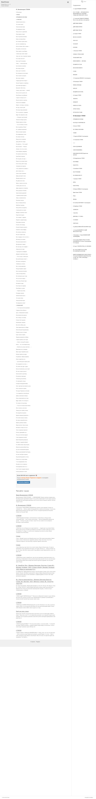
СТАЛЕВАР (75, 219)
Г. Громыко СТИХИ (77, 178)
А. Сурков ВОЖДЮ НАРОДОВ (79, 8)
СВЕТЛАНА (75, 223)
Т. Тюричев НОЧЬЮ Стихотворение (80, 136)
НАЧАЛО (75, 88)
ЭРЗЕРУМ (75, 98)
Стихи (18, 536)
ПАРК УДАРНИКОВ (77, 146)
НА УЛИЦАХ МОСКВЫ (78, 129)
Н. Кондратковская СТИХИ (78, 158)
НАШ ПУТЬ (75, 165)
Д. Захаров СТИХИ (77, 33)
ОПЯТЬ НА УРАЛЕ (77, 105)
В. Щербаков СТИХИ (77, 206)
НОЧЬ (74, 182)
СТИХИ (18, 515)
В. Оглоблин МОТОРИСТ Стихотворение (81, 202)
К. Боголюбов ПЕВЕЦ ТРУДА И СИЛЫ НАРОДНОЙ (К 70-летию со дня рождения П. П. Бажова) (82, 241)
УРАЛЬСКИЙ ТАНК (77, 57)
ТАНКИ (74, 132)
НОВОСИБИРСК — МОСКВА (79, 61)
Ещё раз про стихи (22, 611)
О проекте (32, 641)
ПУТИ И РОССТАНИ (77, 112)
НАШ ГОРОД (76, 185)
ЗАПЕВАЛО (75, 209)
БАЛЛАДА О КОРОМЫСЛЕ (79, 122)
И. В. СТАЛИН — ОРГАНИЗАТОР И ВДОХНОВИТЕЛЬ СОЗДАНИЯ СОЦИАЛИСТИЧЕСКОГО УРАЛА (81, 14)
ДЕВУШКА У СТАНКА (78, 216)
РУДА (74, 195)
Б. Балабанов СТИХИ (77, 168)
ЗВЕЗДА (75, 199)
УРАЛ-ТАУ (75, 40)
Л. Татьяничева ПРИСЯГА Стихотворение (82, 78)
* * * (74, 143)
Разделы (38, 641)
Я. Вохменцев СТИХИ (77, 81)
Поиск (83, 1)
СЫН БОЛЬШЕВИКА (77, 149)
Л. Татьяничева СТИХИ (78, 139)
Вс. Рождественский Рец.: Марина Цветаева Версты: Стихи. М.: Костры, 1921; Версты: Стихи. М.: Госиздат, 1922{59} (35, 581)
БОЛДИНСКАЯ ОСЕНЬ (78, 91)
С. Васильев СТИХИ (77, 50)
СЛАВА (74, 71)
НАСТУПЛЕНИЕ (76, 171)
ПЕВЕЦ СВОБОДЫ (77, 84)
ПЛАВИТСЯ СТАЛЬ (77, 64)
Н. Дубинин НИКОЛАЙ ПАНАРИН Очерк (82, 226)
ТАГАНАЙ (75, 43)
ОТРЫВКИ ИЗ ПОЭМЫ (78, 119)
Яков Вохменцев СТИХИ (24, 495)
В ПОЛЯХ (75, 47)
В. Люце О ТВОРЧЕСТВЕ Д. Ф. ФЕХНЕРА (82, 246)
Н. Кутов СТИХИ (76, 125)
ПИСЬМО (75, 74)
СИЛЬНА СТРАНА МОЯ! (78, 54)
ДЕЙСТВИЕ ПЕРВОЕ (77, 23)
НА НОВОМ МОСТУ (77, 175)
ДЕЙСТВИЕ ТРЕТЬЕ (77, 30)
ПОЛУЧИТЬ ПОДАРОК (23, 482)
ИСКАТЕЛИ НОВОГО (78, 67)
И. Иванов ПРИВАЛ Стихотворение (80, 189)
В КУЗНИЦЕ (75, 161)
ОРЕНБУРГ (75, 102)
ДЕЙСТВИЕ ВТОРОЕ (77, 26)
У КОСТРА (75, 212)
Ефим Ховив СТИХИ (77, 192)
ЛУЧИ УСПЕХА (76, 108)
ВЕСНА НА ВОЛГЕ (77, 37)
